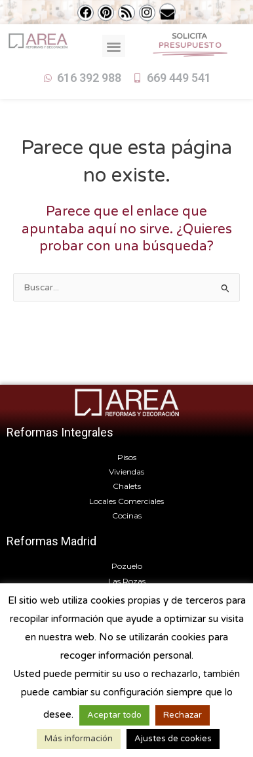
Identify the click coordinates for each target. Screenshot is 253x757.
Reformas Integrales (60, 432)
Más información (79, 738)
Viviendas (126, 471)
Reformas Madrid (51, 541)
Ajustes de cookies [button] (173, 738)
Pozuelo (126, 566)
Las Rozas (127, 581)
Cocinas (127, 515)
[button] (113, 46)
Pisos (126, 457)
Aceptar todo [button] (114, 715)
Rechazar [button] (182, 715)
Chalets (127, 486)
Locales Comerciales (126, 501)
